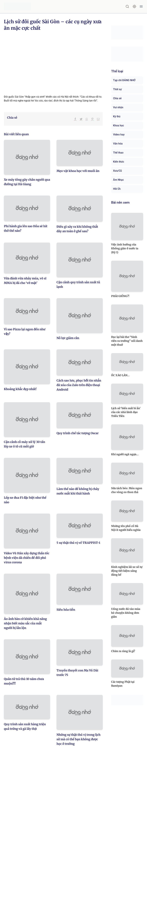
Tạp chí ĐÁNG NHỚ (124, 80)
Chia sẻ (117, 98)
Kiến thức (118, 161)
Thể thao (118, 152)
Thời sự (117, 89)
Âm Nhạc (118, 179)
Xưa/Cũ (117, 170)
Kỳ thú (116, 116)
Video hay (119, 134)
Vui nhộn (118, 107)
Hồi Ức (117, 188)
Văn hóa (118, 143)
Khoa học (118, 125)
